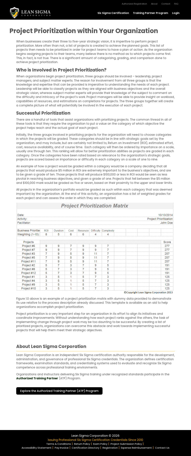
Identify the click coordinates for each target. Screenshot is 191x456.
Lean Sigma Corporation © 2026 (95, 436)
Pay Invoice (62, 447)
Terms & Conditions (58, 444)
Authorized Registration (134, 3)
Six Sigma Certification (113, 13)
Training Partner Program (150, 13)
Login (175, 13)
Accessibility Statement (37, 447)
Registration (110, 447)
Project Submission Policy (126, 444)
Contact (165, 3)
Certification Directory (85, 447)
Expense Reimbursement (136, 447)
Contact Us (162, 447)
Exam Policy (100, 444)
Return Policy (82, 444)
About (154, 3)
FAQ (176, 3)
